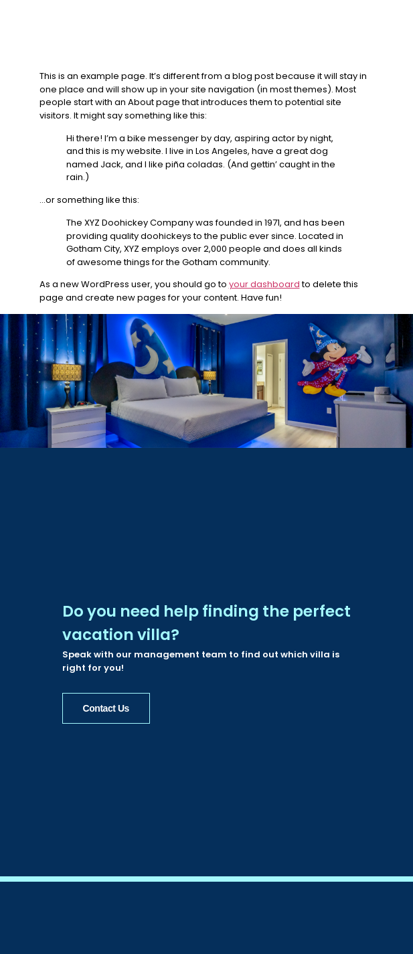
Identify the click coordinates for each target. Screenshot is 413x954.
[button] (386, 37)
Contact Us (106, 707)
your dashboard (264, 284)
